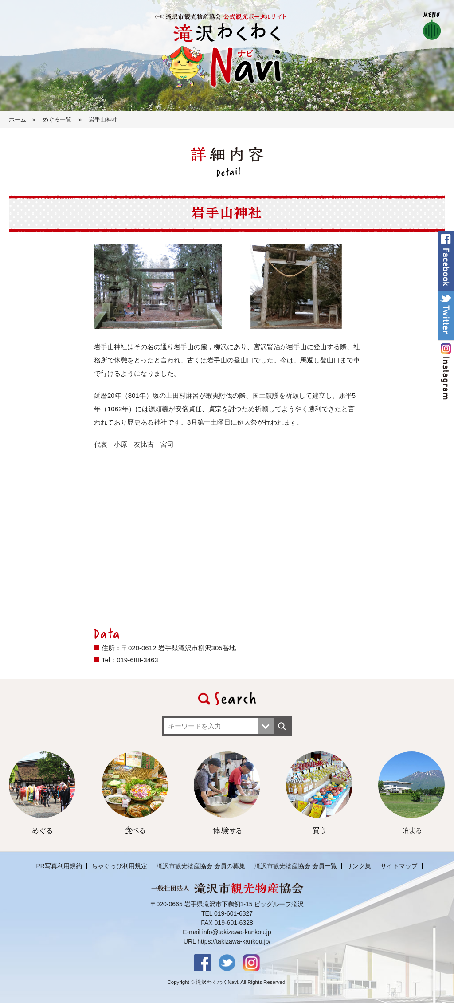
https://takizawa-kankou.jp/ (233, 941)
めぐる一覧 (57, 119)
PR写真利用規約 (59, 865)
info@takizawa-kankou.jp (236, 932)
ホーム (17, 119)
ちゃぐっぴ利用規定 (119, 865)
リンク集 (358, 865)
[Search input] (212, 726)
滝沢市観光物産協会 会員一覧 (295, 865)
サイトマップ (399, 865)
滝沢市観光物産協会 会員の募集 (201, 865)
